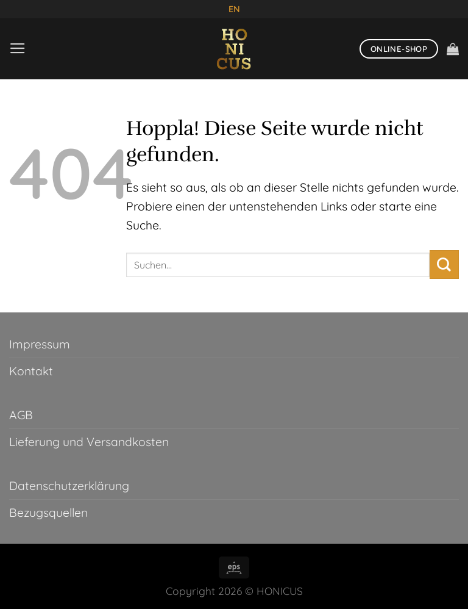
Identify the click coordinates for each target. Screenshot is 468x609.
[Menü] (18, 48)
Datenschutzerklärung (69, 485)
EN (234, 9)
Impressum (39, 344)
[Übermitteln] (444, 264)
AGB (21, 415)
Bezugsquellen (48, 512)
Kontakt (31, 371)
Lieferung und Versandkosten (89, 441)
